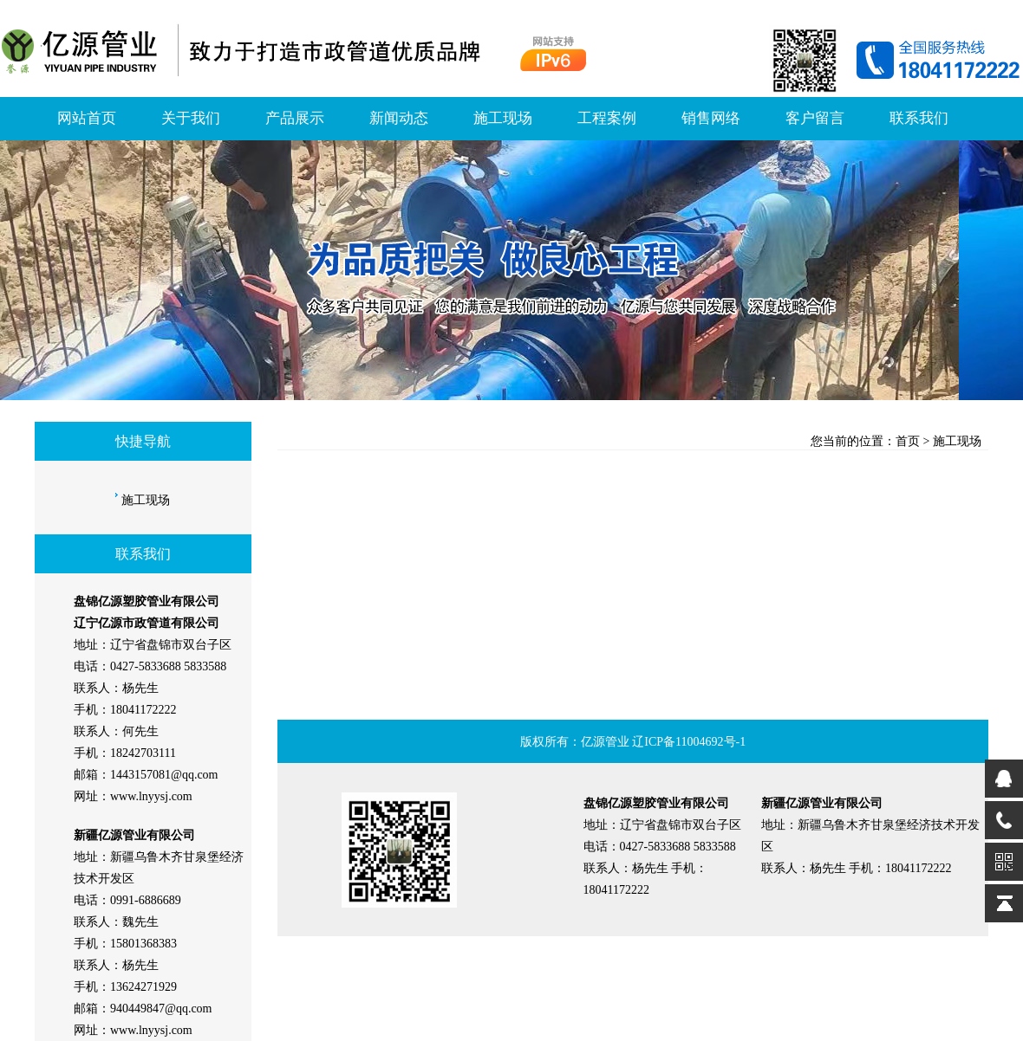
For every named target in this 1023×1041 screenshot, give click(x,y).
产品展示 (294, 118)
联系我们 (918, 118)
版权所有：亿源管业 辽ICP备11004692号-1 (633, 741)
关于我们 (190, 118)
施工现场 (502, 118)
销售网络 (710, 118)
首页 (908, 441)
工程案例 (606, 118)
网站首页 (86, 118)
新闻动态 (398, 118)
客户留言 (814, 118)
